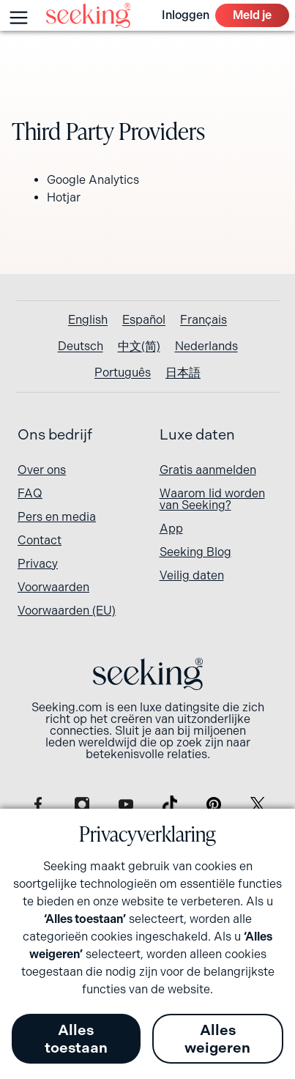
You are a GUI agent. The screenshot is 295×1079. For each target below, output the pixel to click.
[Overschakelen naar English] (88, 320)
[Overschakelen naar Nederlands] (206, 346)
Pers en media (57, 517)
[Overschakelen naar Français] (203, 320)
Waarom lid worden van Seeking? (212, 499)
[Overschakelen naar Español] (144, 320)
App (171, 528)
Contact (39, 540)
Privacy (38, 564)
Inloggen (185, 15)
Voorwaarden (53, 587)
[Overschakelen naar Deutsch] (81, 346)
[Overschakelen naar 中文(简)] (139, 346)
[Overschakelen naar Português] (122, 373)
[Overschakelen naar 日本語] (183, 373)
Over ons (42, 470)
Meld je (252, 15)
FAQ (30, 493)
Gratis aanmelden (208, 470)
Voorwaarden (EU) (67, 611)
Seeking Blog (195, 552)
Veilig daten (192, 575)
